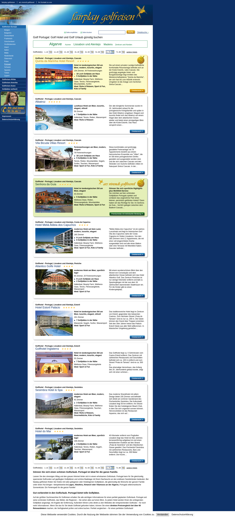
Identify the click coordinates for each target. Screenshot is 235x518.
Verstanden (162, 514)
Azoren (68, 45)
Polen (6, 61)
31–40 (77, 52)
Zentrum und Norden (123, 45)
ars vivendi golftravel (26, 2)
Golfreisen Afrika (9, 79)
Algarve (55, 44)
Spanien (7, 70)
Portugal (7, 64)
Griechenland (9, 41)
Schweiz (7, 67)
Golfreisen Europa (9, 27)
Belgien (7, 30)
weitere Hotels (132, 52)
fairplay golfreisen (8, 2)
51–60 (97, 52)
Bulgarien (7, 33)
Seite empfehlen (71, 32)
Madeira (108, 44)
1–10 (46, 52)
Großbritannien (10, 44)
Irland (6, 47)
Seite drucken (87, 32)
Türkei (6, 73)
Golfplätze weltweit (9, 89)
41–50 (87, 52)
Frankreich (8, 38)
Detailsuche (142, 32)
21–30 (66, 52)
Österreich (8, 58)
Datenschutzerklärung (182, 514)
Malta (6, 53)
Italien (6, 50)
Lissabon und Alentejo (87, 44)
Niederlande (8, 56)
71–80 (118, 52)
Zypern (7, 76)
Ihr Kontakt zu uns (45, 2)
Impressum (6, 116)
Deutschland (9, 36)
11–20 (56, 52)
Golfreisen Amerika (10, 82)
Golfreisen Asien (9, 86)
